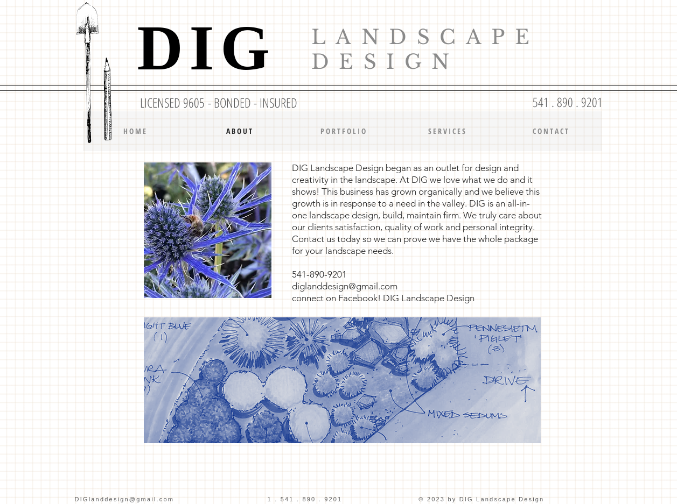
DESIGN (385, 61)
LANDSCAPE (425, 37)
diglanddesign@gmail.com (344, 286)
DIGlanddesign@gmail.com (125, 499)
